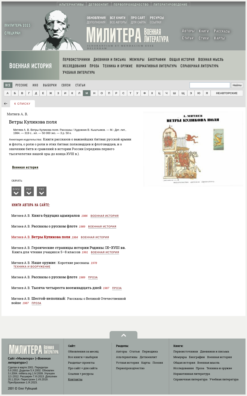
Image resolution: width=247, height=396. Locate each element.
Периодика (150, 351)
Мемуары (180, 357)
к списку (22, 103)
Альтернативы (126, 357)
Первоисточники (185, 351)
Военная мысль (208, 362)
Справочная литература (190, 379)
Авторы (121, 351)
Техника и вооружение (32, 266)
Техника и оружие (219, 368)
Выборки (50, 85)
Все (8, 85)
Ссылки (81, 374)
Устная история (127, 362)
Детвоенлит (148, 357)
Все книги (83, 357)
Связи (66, 85)
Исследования (183, 368)
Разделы (81, 362)
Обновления (83, 351)
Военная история (30, 66)
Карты (145, 362)
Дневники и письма (214, 351)
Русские (21, 85)
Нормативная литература (191, 374)
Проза (93, 277)
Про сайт (82, 368)
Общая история (184, 362)
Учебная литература (224, 379)
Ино (35, 85)
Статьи (80, 85)
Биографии (197, 357)
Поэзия (158, 362)
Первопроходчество (130, 368)
